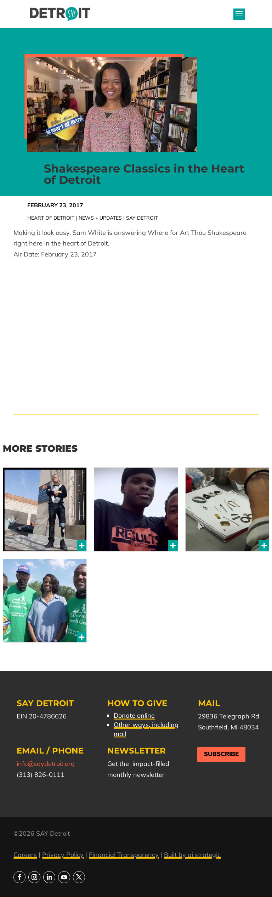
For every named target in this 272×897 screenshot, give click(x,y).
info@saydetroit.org (46, 764)
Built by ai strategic (192, 855)
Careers (25, 855)
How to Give (137, 703)
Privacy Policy (63, 855)
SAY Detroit (142, 218)
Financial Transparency (124, 855)
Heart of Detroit (50, 218)
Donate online (134, 715)
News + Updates (100, 218)
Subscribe (221, 754)
